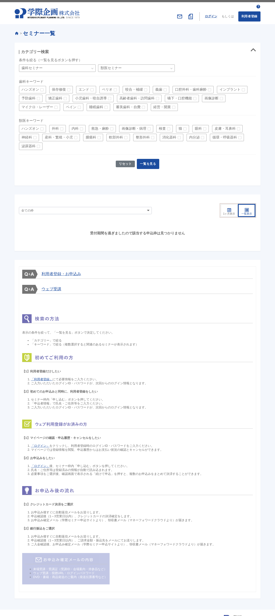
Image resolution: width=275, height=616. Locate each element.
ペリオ (107, 88)
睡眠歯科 (96, 106)
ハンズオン (30, 88)
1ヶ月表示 (229, 200)
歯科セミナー (32, 67)
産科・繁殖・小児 (59, 136)
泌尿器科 (29, 145)
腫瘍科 (91, 136)
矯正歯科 (55, 97)
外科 (55, 127)
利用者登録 (249, 15)
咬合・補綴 (134, 88)
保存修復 (59, 88)
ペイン (71, 106)
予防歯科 (29, 97)
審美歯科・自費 (128, 106)
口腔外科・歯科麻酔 (191, 88)
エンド (84, 88)
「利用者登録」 (41, 368)
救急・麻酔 (100, 127)
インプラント (230, 88)
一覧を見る (149, 162)
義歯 (158, 88)
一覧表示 (246, 200)
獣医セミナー (111, 67)
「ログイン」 (40, 434)
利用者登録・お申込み (61, 262)
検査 (162, 127)
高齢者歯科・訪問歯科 (137, 97)
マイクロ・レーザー (37, 106)
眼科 (198, 127)
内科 (75, 127)
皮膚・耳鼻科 (225, 127)
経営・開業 (162, 106)
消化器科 (169, 136)
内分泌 (194, 136)
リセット (124, 162)
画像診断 (211, 97)
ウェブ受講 (51, 277)
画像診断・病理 (134, 127)
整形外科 (143, 136)
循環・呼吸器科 (224, 136)
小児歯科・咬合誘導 (91, 97)
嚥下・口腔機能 (179, 97)
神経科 (27, 136)
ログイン (211, 15)
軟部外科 (116, 136)
